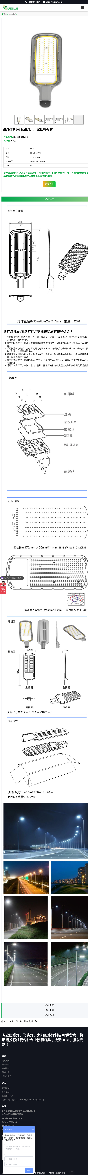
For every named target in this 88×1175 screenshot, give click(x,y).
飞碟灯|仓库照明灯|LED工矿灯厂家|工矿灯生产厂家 (23, 1100)
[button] (83, 7)
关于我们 (6, 1064)
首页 (4, 14)
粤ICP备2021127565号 (57, 1173)
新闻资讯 (6, 1072)
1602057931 (9, 1126)
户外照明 (6, 1092)
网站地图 (6, 1061)
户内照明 (6, 1088)
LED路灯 (12, 14)
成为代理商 (6, 1076)
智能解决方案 (7, 1096)
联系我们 (6, 1068)
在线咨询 (49, 184)
